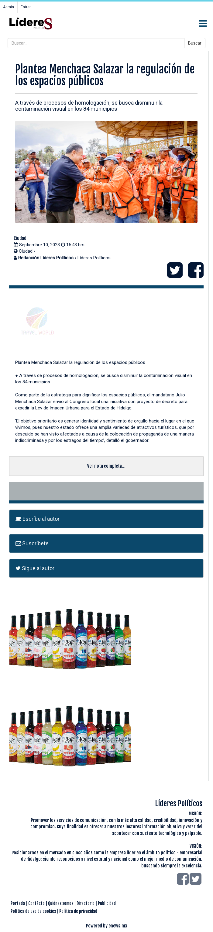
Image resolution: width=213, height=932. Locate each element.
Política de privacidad (78, 911)
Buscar (194, 43)
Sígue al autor (34, 568)
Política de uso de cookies (33, 911)
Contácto (36, 903)
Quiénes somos (60, 903)
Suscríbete (32, 543)
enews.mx (117, 926)
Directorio (85, 903)
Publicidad (107, 903)
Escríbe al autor (37, 519)
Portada (18, 903)
